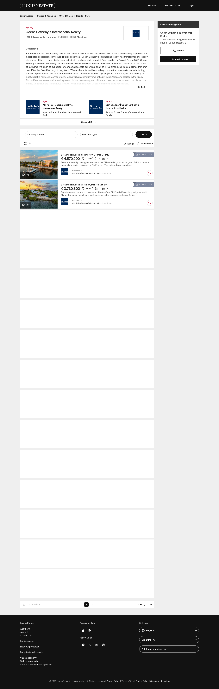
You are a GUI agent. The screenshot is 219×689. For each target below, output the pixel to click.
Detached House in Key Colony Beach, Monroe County (88, 274)
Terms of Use (127, 681)
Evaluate (152, 5)
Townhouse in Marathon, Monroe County (81, 394)
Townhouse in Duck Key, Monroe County (81, 514)
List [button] (27, 143)
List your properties (29, 646)
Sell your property (29, 660)
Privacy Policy (113, 681)
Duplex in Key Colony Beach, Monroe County (83, 424)
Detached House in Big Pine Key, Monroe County (85, 154)
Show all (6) (89, 122)
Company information (160, 681)
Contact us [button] (25, 635)
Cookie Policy (142, 681)
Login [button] (191, 5)
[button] (51, 134)
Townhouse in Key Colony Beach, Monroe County (85, 304)
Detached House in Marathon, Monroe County (84, 184)
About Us (25, 628)
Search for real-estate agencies (36, 664)
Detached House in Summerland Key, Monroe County (87, 544)
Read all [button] (141, 87)
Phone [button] (178, 50)
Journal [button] (24, 631)
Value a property (28, 657)
